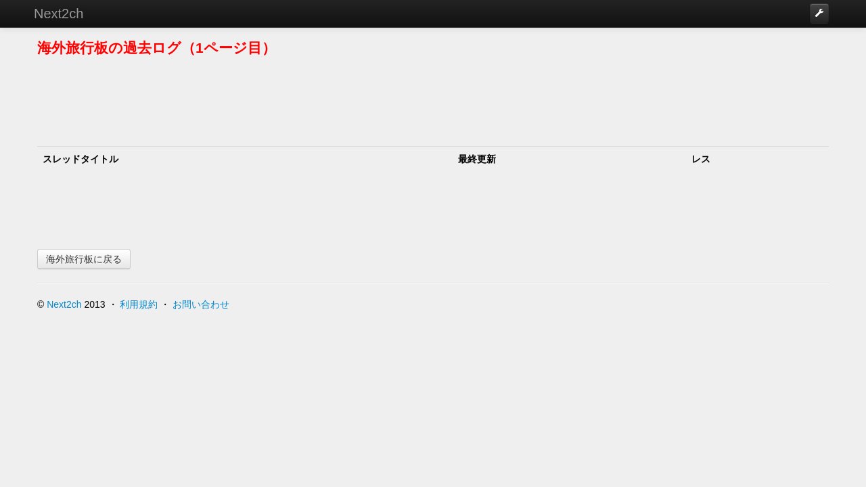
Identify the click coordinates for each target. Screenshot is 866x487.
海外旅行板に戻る (84, 259)
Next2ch (58, 13)
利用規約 (139, 304)
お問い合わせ (201, 304)
